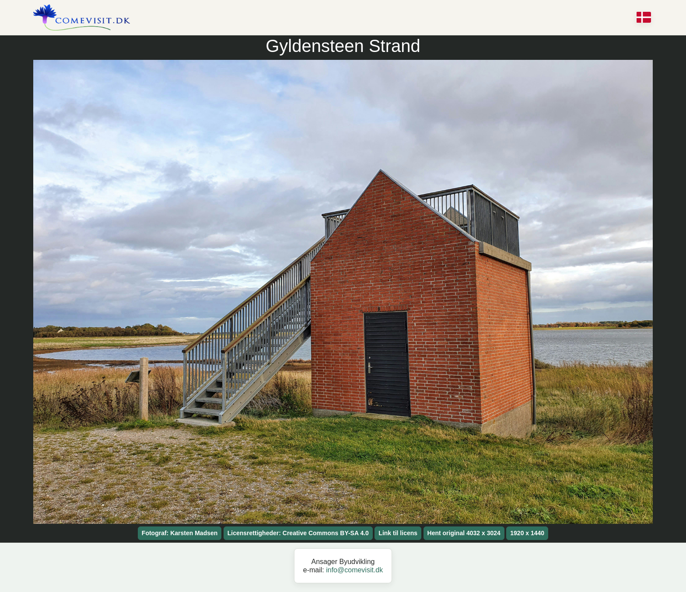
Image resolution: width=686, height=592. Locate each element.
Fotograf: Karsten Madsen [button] (179, 533)
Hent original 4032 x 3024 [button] (463, 533)
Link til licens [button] (397, 533)
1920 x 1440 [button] (527, 533)
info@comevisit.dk (354, 570)
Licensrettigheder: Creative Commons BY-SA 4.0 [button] (298, 533)
